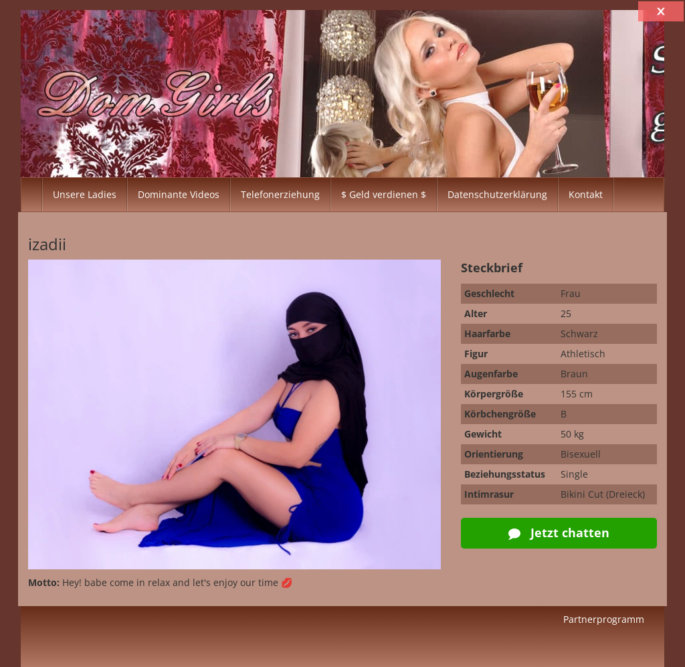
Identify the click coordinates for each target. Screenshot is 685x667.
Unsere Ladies (84, 194)
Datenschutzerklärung (497, 194)
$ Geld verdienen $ (383, 194)
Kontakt (586, 194)
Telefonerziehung (280, 194)
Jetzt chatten (558, 533)
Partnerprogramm (603, 619)
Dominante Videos (178, 194)
